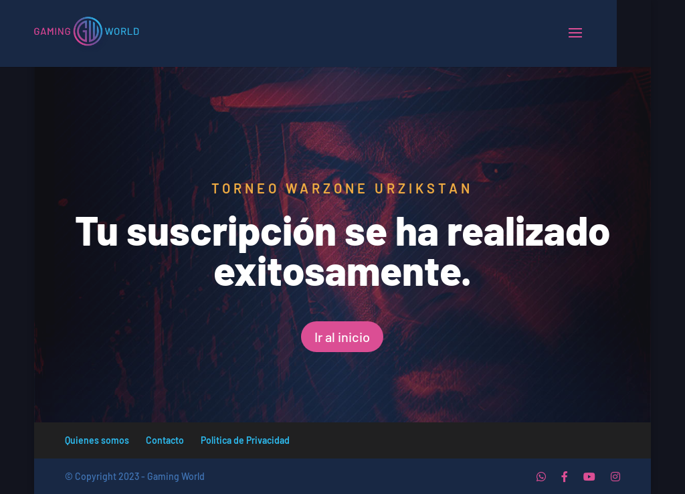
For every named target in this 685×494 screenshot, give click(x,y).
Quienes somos (97, 440)
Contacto (165, 440)
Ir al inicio (342, 337)
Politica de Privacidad (245, 440)
